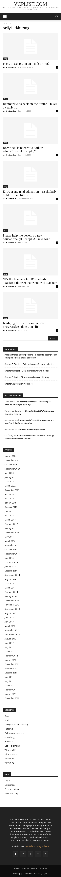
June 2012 (9, 643)
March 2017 (10, 519)
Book (7, 720)
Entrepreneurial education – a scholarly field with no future (29, 193)
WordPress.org (11, 793)
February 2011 (11, 689)
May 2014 (9, 583)
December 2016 (12, 532)
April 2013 (9, 621)
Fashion (25, 868)
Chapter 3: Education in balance (19, 384)
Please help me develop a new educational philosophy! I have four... (27, 237)
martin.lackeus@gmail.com (37, 846)
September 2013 (12, 609)
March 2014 (10, 587)
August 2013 (10, 613)
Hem (5, 23)
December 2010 (12, 698)
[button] (4, 16)
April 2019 (9, 498)
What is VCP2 (11, 754)
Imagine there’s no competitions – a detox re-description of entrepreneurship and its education (31, 356)
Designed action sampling (16, 724)
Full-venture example (14, 733)
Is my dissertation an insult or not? (26, 63)
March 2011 (10, 685)
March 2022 (10, 485)
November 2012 (12, 630)
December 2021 (12, 490)
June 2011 (9, 677)
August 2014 (10, 579)
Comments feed (12, 789)
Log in (7, 780)
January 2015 (10, 566)
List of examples (12, 745)
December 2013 (12, 600)
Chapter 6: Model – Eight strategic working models (27, 371)
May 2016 (9, 536)
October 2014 (11, 570)
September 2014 (12, 575)
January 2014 (10, 596)
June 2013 (9, 617)
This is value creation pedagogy (31, 429)
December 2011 (12, 664)
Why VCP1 (9, 758)
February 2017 (11, 524)
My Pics (34, 868)
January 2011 (10, 694)
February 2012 (11, 655)
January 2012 (10, 660)
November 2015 (12, 545)
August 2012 (10, 638)
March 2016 (10, 541)
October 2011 (11, 672)
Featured (9, 728)
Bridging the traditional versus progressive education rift (23, 324)
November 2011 (12, 668)
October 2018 (11, 507)
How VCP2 (9, 741)
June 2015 (9, 558)
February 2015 (11, 562)
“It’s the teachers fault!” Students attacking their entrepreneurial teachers (30, 281)
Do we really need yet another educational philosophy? (23, 149)
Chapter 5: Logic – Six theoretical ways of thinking (27, 377)
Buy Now (43, 868)
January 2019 (10, 502)
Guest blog (9, 737)
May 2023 (9, 473)
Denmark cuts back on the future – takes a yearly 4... (30, 105)
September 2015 (12, 553)
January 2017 (10, 528)
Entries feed (10, 785)
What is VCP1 (11, 750)
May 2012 (9, 647)
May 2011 (9, 681)
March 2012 (10, 651)
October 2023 (11, 464)
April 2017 (9, 515)
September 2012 (12, 634)
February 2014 (11, 592)
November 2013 (12, 604)
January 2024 (10, 456)
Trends (17, 868)
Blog (5, 59)
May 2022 (9, 481)
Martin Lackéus (9, 67)
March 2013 (10, 626)
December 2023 (12, 460)
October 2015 (11, 549)
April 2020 (9, 494)
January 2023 (10, 477)
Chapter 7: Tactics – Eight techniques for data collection (29, 364)
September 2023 (12, 468)
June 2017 (9, 511)
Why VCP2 (9, 762)
